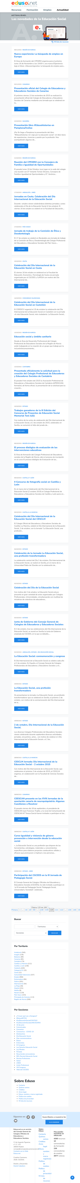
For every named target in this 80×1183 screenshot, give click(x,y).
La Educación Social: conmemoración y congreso (39, 656)
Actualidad (62, 10)
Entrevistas (20, 1043)
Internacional (18, 984)
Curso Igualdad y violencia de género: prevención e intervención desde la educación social (38, 838)
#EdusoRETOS (21, 1018)
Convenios (20, 1029)
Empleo (47, 10)
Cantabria (26, 367)
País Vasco (27, 227)
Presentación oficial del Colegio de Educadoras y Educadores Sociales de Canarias (39, 90)
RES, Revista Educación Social (26, 1056)
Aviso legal (22, 1092)
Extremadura (18, 979)
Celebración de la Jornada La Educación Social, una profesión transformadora (38, 554)
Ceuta (25, 261)
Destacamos (20, 1034)
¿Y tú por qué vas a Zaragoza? (26, 1016)
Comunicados (21, 1027)
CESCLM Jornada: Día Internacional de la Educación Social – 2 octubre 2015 (35, 763)
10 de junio (20, 1025)
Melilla (16, 990)
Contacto (22, 1085)
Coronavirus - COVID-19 (25, 1032)
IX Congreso (20, 1045)
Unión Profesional (22, 1065)
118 (41, 910)
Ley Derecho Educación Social (26, 1047)
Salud (18, 1061)
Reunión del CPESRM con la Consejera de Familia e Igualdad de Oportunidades (36, 163)
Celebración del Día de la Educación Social (36, 587)
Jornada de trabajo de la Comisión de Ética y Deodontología (37, 232)
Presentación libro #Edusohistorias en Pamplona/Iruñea (34, 127)
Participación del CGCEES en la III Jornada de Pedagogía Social (38, 877)
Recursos (16, 10)
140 (74, 910)
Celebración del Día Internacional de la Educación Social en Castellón (34, 304)
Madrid (16, 988)
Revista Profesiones (23, 1058)
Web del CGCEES (22, 1070)
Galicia (16, 981)
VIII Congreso (21, 1067)
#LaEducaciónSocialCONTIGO (26, 1020)
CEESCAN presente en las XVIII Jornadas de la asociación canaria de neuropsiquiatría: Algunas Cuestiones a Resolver (39, 801)
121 (56, 910)
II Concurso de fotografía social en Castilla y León (37, 483)
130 (69, 910)
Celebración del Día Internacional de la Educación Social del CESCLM (34, 518)
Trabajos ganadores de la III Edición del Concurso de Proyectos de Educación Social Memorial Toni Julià (37, 413)
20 (30, 910)
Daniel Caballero (19, 1166)
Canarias (26, 84)
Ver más (21, 72)
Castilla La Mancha (30, 512)
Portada (19, 1052)
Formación (32, 10)
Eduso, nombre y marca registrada (30, 1094)
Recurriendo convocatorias (25, 1054)
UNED (33, 192)
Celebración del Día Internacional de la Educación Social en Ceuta (34, 267)
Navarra (26, 121)
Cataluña (17, 968)
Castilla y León (28, 478)
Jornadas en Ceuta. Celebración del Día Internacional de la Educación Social (34, 198)
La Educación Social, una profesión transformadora (32, 689)
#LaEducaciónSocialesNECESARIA (28, 1023)
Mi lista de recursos (59, 42)
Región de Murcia (29, 50)
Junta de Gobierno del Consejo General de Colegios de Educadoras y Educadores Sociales (38, 623)
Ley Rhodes (20, 1049)
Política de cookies (25, 1096)
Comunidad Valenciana (31, 298)
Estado (25, 406)
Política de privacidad (26, 1099)
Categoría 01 (18, 970)
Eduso (18, 1041)
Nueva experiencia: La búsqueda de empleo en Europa (38, 55)
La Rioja (17, 986)
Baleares (17, 957)
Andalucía (27, 192)
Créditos (22, 1090)
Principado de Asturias (22, 997)
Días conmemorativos (24, 1038)
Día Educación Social (46, 652)
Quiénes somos (24, 1087)
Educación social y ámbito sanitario (32, 336)
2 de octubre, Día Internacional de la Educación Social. (39, 726)
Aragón (16, 955)
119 (46, 910)
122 (61, 910)
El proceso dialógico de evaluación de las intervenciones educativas (35, 449)
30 (34, 910)
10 (26, 910)
